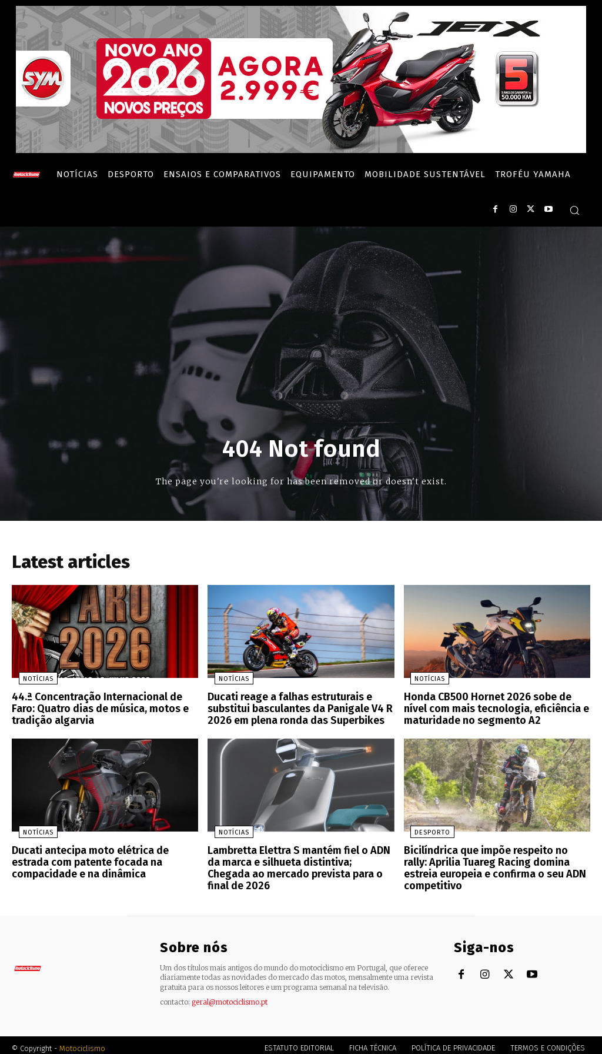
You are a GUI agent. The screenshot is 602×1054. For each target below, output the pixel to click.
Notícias (31, 682)
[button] (574, 210)
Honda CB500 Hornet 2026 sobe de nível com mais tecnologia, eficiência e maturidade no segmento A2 (494, 710)
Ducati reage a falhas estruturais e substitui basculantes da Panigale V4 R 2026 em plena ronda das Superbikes (295, 710)
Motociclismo (82, 1042)
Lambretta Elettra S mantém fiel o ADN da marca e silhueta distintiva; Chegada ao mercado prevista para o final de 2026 (300, 859)
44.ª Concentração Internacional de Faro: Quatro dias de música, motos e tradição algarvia (103, 710)
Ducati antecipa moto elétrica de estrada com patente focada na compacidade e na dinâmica (104, 859)
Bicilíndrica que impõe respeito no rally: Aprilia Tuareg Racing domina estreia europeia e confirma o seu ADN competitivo (493, 864)
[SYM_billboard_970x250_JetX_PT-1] (301, 150)
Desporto (426, 831)
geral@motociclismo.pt (229, 995)
